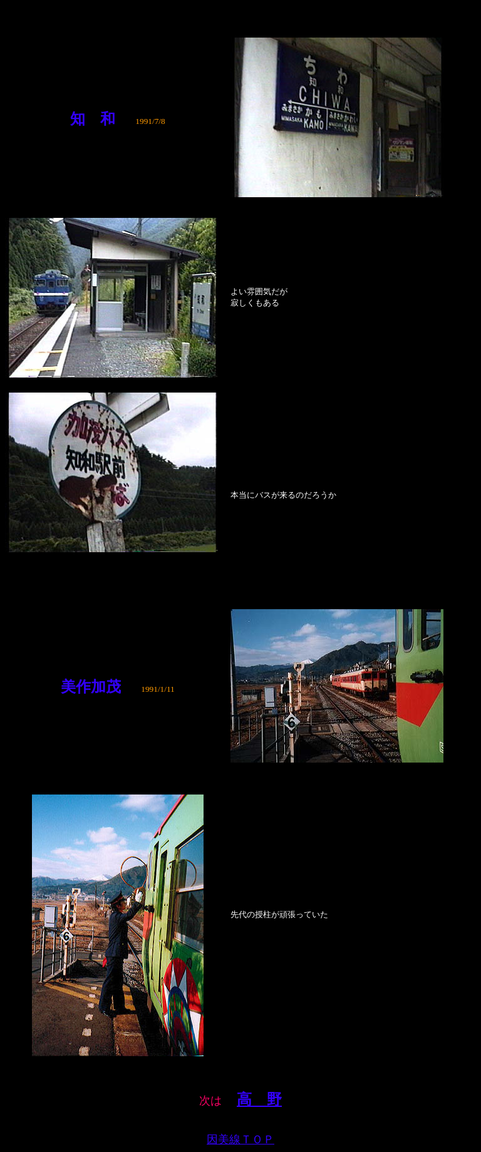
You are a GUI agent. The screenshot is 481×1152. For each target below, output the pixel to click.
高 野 (259, 1099)
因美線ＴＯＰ (240, 1139)
